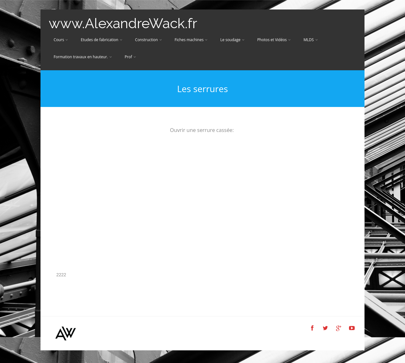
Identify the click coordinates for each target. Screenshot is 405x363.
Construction (148, 39)
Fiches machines (191, 39)
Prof (130, 56)
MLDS (310, 39)
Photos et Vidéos (274, 39)
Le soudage (232, 39)
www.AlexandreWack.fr (123, 23)
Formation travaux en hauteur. (83, 56)
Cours (61, 39)
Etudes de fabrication (101, 39)
